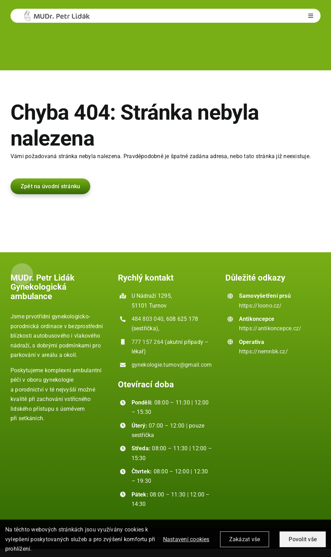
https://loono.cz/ (260, 305)
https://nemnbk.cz (262, 351)
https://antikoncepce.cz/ (270, 328)
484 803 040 (148, 319)
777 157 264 (148, 342)
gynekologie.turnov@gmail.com (172, 364)
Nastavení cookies (186, 543)
